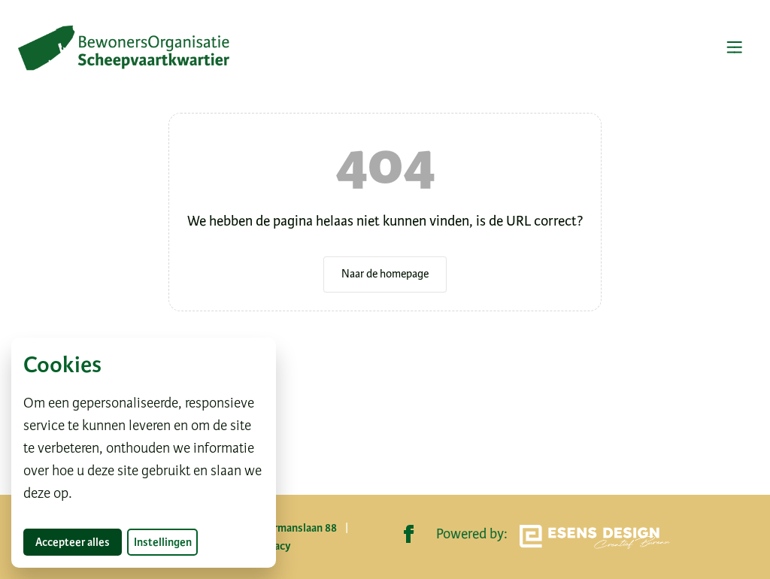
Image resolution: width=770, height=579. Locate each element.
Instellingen (163, 542)
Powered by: (553, 537)
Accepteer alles (78, 542)
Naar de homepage (385, 273)
